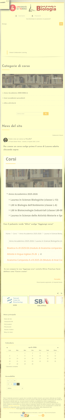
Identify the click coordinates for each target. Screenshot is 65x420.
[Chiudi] (7, 1)
